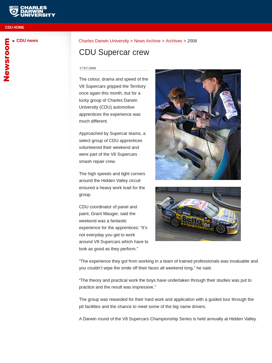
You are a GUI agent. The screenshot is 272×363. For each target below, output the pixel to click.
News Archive (147, 40)
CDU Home (14, 27)
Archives (174, 40)
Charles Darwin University (104, 40)
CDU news (27, 40)
